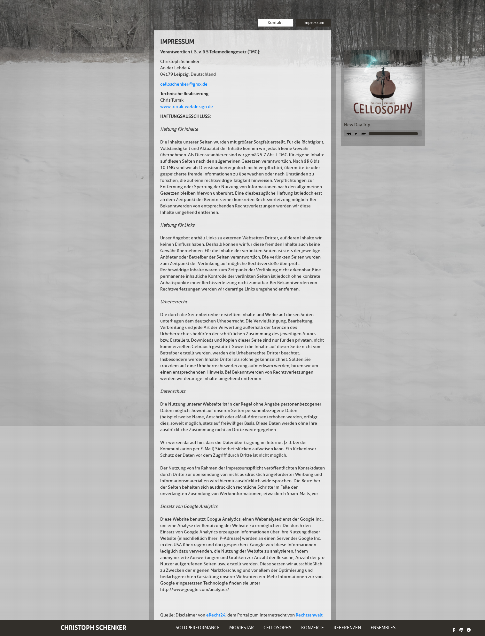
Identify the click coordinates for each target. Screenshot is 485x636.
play (356, 133)
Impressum (313, 22)
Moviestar (241, 628)
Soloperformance (198, 628)
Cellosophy (277, 628)
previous (348, 133)
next (363, 133)
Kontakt (275, 22)
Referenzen (347, 628)
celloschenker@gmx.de (183, 84)
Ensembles (383, 628)
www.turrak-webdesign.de (186, 106)
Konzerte (312, 628)
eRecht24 (215, 615)
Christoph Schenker (93, 628)
